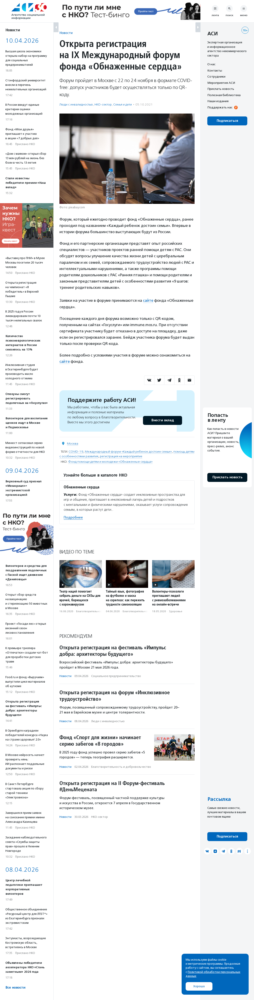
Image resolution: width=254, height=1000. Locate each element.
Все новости (15, 987)
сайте (148, 300)
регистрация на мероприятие (121, 456)
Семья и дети (122, 104)
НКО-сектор (103, 104)
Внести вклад (162, 420)
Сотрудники (216, 76)
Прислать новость (220, 89)
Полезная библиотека (224, 95)
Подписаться (227, 121)
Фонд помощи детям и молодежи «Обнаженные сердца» (110, 461)
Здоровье (175, 610)
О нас (211, 64)
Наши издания (218, 101)
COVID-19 (76, 451)
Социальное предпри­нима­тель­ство (116, 675)
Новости (66, 33)
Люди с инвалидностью (76, 104)
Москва (72, 443)
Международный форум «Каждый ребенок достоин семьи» (128, 451)
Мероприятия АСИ (221, 82)
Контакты (214, 70)
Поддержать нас (219, 107)
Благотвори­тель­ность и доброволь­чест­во (121, 766)
